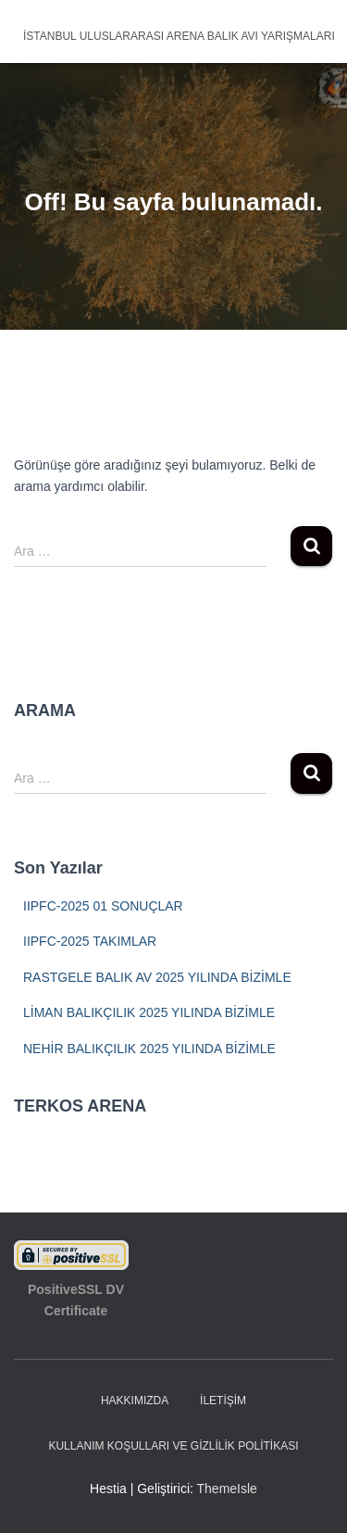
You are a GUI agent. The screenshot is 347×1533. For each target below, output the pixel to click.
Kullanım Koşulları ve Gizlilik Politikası (173, 1445)
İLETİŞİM (223, 1400)
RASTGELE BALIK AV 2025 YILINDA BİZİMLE (157, 977)
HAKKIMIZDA (134, 1400)
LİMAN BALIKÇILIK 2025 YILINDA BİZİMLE (149, 1012)
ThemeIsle (227, 1488)
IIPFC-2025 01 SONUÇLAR (103, 905)
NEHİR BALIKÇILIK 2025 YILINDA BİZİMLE (149, 1048)
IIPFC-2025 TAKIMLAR (89, 941)
